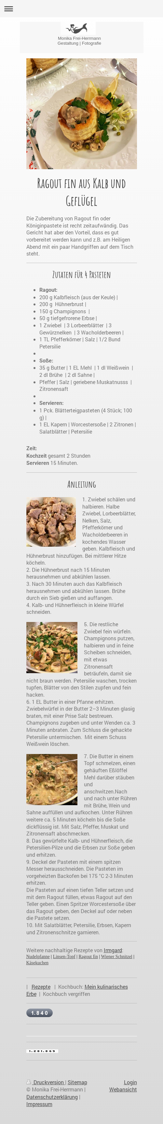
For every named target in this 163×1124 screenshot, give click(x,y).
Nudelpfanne (38, 956)
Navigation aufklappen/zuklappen (81, 9)
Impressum (39, 1104)
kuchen (41, 962)
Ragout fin (88, 956)
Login (130, 1082)
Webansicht (123, 1089)
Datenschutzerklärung (52, 1096)
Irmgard (113, 950)
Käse (30, 962)
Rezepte (41, 986)
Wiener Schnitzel (116, 956)
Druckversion (45, 1082)
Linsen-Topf (64, 956)
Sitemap (77, 1082)
